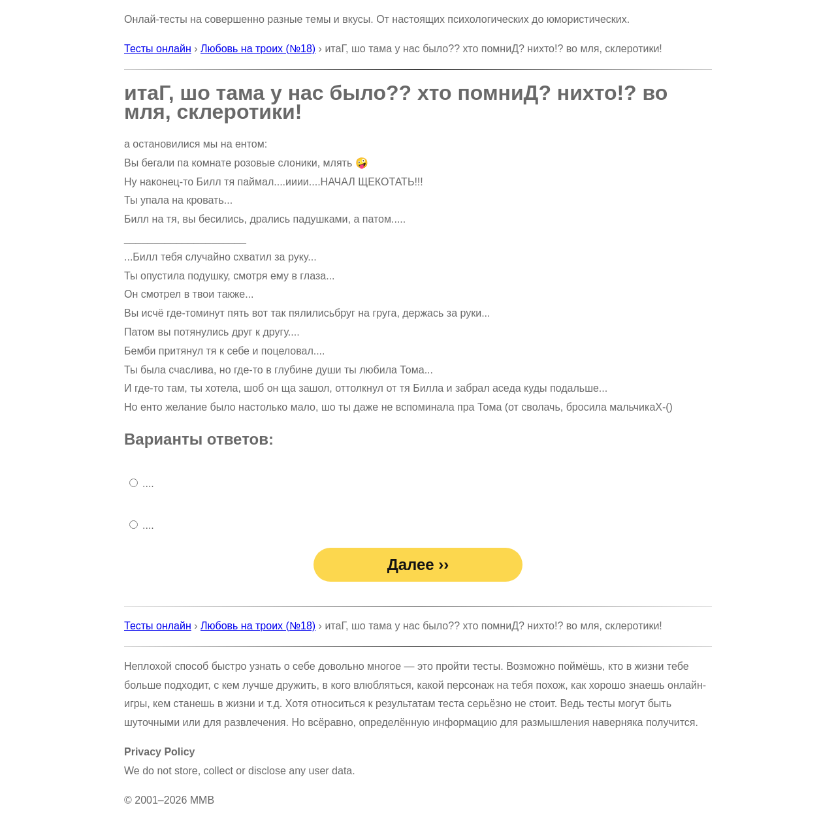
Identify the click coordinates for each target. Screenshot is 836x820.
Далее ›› (418, 564)
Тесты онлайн (157, 48)
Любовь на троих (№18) (258, 48)
